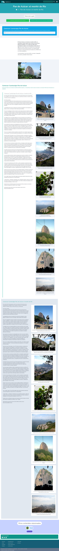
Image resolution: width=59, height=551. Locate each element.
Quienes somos (7, 550)
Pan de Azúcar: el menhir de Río (31, 10)
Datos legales (12, 550)
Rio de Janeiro (29, 531)
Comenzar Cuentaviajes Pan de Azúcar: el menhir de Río (41, 20)
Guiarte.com (3, 550)
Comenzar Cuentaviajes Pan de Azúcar (17, 20)
